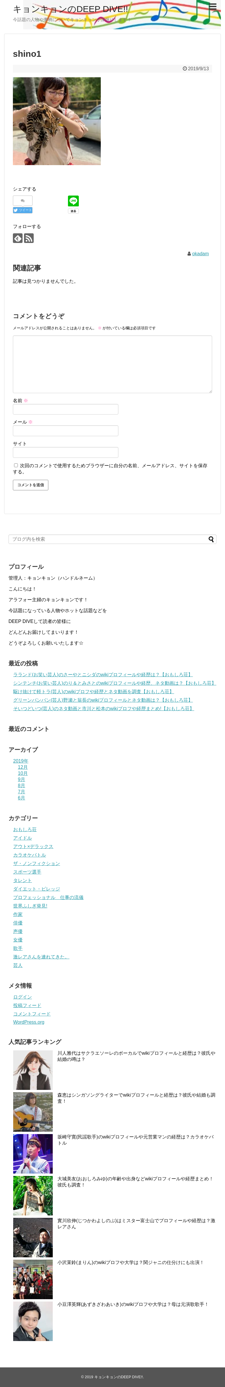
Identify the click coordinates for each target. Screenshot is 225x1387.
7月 (21, 791)
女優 (18, 939)
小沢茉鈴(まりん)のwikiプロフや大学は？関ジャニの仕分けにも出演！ (130, 1262)
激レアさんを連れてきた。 (41, 956)
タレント (22, 880)
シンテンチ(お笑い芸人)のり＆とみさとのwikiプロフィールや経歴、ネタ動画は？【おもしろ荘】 (114, 683)
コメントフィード (32, 1013)
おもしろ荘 (25, 829)
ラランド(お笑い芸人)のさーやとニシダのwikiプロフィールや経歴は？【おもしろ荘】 (103, 674)
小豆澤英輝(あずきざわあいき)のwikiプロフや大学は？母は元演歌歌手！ (133, 1304)
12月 (23, 767)
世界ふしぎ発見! (30, 905)
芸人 (18, 965)
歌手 (18, 948)
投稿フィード (27, 1005)
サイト (20, 443)
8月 (21, 785)
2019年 (20, 760)
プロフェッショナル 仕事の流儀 (48, 897)
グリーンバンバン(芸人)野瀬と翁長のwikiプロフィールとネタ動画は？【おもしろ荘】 (103, 700)
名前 (20, 400)
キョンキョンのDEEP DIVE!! (70, 9)
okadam (200, 253)
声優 (18, 931)
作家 (18, 914)
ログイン (22, 996)
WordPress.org (28, 1022)
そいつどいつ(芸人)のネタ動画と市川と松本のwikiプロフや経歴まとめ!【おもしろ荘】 (103, 708)
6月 (21, 797)
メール (23, 421)
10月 (23, 773)
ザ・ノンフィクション (36, 863)
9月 (21, 779)
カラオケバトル (29, 854)
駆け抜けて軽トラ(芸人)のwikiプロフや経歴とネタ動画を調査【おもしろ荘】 (93, 691)
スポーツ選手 (27, 871)
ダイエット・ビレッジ (36, 888)
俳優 (18, 922)
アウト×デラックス (33, 846)
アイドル (22, 837)
